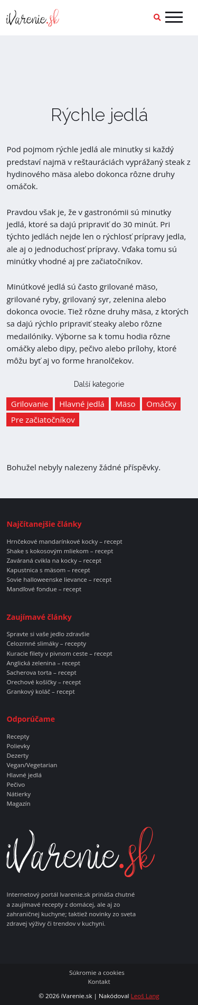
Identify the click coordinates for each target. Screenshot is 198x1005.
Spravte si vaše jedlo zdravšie (47, 634)
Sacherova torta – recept (41, 672)
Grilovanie (30, 403)
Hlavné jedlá (82, 403)
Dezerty (17, 755)
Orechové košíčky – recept (43, 682)
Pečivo (15, 784)
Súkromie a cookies (97, 972)
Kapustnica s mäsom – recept (48, 570)
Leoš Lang (145, 996)
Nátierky (18, 794)
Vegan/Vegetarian (31, 765)
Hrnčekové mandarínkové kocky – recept (64, 541)
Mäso (126, 403)
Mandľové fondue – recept (43, 589)
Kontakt (99, 981)
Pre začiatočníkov (43, 419)
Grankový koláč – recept (40, 691)
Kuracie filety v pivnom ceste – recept (59, 653)
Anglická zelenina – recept (43, 663)
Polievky (18, 746)
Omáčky (161, 403)
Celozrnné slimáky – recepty (46, 643)
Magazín (18, 803)
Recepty (17, 736)
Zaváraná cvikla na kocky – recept (53, 560)
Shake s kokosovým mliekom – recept (59, 551)
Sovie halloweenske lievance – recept (58, 579)
